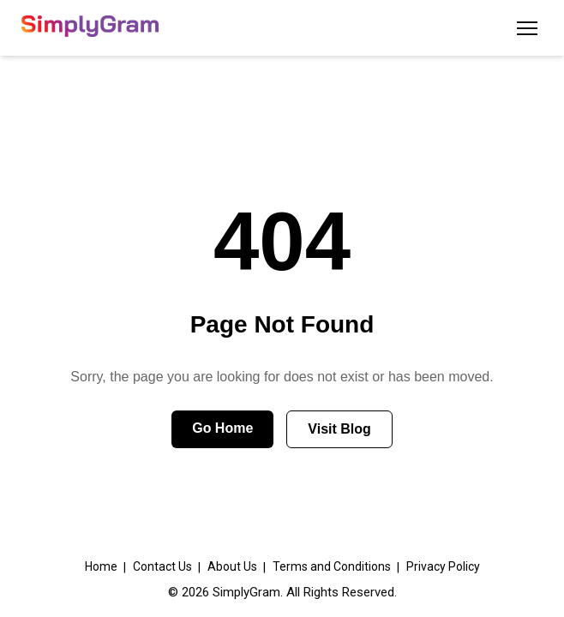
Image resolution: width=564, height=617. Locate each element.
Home (101, 566)
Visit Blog (339, 429)
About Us (232, 566)
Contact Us (162, 566)
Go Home (222, 428)
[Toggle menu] (527, 28)
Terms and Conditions (332, 566)
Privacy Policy (443, 566)
